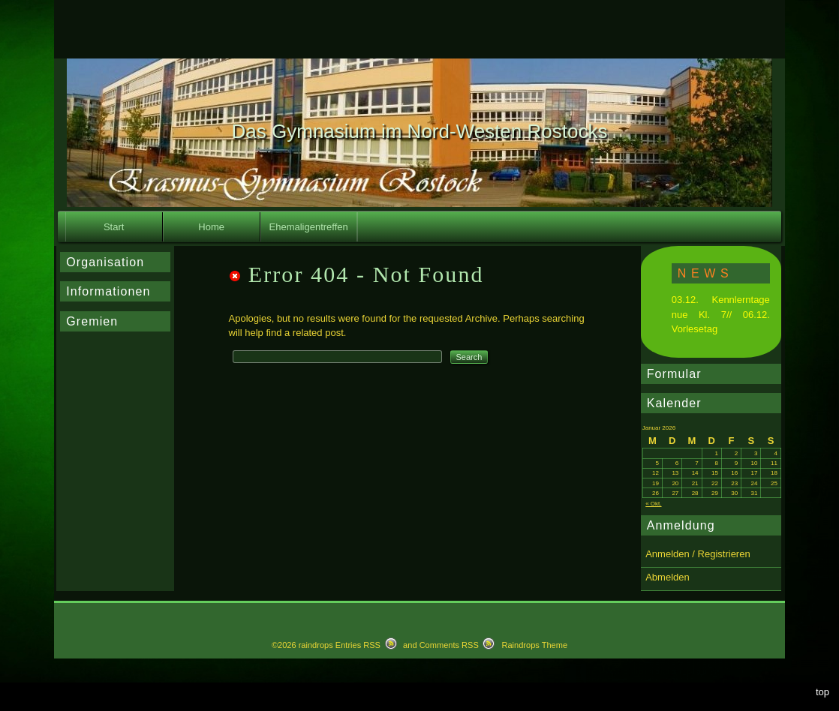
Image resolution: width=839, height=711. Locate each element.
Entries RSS (357, 645)
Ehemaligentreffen (308, 226)
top (822, 692)
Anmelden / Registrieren (697, 554)
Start (114, 226)
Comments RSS (449, 645)
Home (211, 226)
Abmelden (667, 577)
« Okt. (653, 503)
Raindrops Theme (534, 645)
